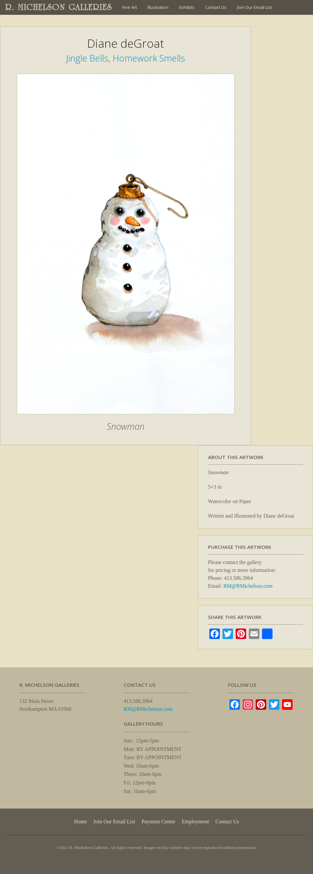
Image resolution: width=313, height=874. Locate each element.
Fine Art (129, 7)
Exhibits (187, 7)
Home (80, 821)
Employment (195, 821)
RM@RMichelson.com (248, 586)
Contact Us (215, 7)
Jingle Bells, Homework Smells (125, 58)
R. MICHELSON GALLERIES (58, 7)
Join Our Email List (254, 7)
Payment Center (158, 821)
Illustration (158, 7)
